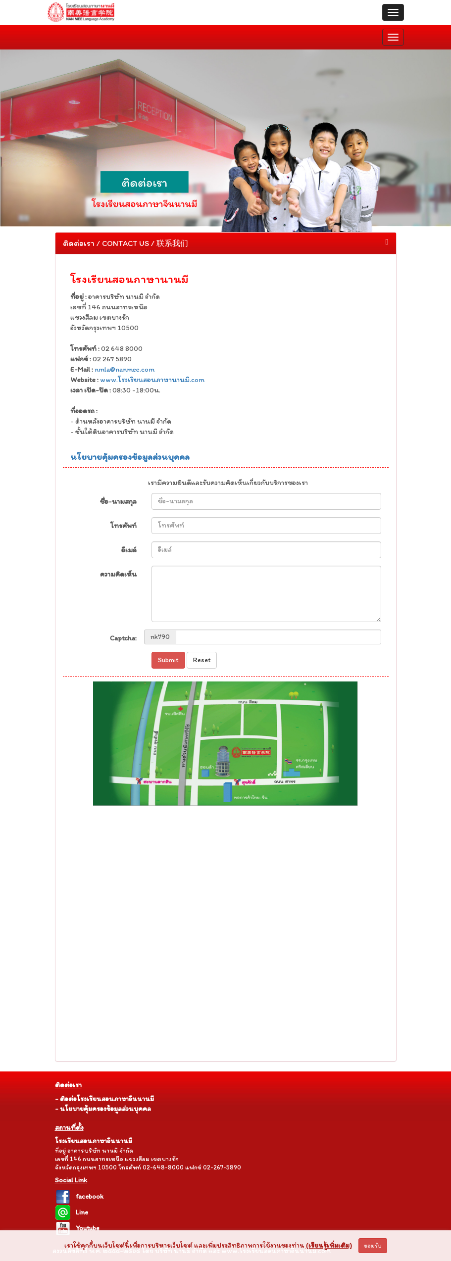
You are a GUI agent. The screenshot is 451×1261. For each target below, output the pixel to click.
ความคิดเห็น (118, 574)
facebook (79, 1196)
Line (71, 1212)
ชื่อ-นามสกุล (118, 501)
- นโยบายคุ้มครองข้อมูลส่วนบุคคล (103, 1109)
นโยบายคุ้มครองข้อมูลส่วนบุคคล (130, 456)
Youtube (77, 1228)
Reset (201, 660)
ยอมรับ (373, 1245)
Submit (168, 660)
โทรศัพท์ (123, 525)
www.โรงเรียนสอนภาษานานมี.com (151, 379)
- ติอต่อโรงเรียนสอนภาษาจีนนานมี (104, 1099)
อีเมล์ (129, 549)
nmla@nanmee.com (124, 369)
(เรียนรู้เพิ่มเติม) (329, 1245)
